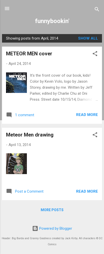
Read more (87, 114)
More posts (52, 210)
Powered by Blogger (52, 228)
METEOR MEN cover (29, 54)
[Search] (97, 10)
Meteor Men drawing (30, 135)
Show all (88, 38)
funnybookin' (52, 21)
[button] (95, 54)
